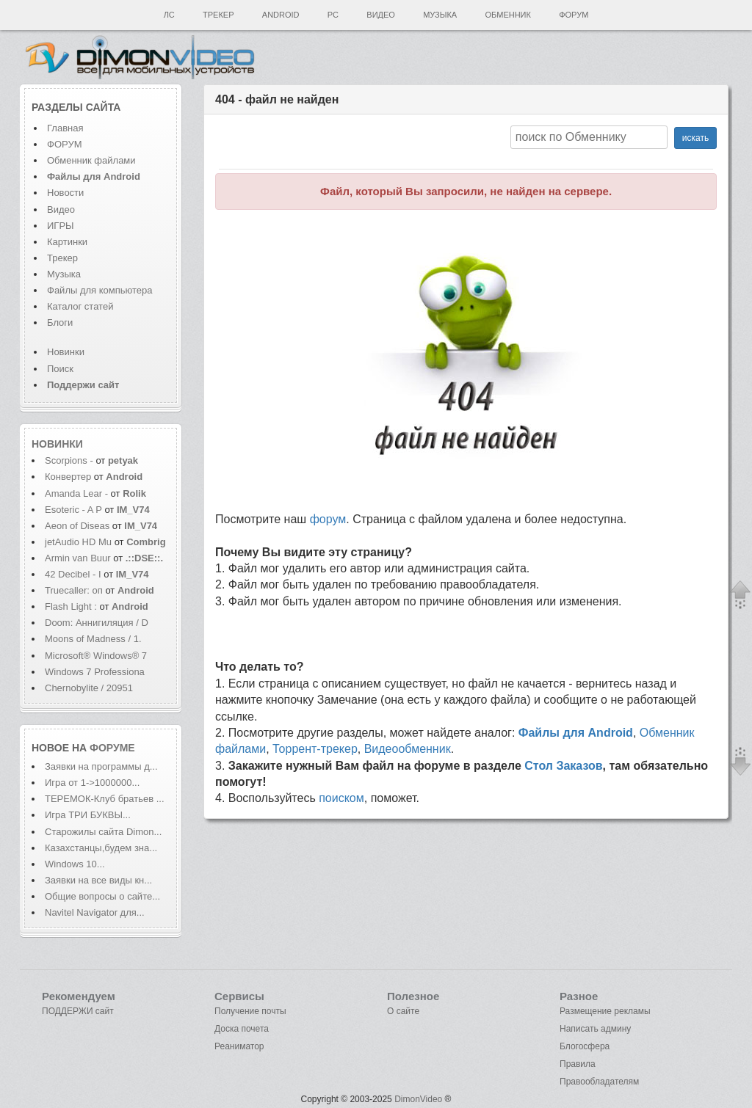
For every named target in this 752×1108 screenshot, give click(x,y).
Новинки (65, 351)
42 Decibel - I (73, 574)
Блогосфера (585, 1046)
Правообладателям (599, 1081)
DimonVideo (418, 1099)
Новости (65, 192)
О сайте (403, 1011)
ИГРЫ (60, 225)
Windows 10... (75, 864)
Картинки (67, 241)
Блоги (60, 322)
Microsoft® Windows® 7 (96, 655)
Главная (65, 128)
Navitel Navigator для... (95, 912)
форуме (112, 748)
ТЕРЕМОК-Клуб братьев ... (104, 798)
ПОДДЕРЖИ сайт (78, 1011)
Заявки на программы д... (101, 766)
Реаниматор (239, 1046)
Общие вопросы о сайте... (102, 896)
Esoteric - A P (73, 509)
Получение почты (250, 1011)
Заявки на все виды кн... (98, 880)
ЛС (169, 14)
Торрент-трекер (315, 749)
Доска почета (241, 1029)
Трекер (218, 14)
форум (328, 519)
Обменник (507, 14)
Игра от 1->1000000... (92, 782)
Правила (578, 1064)
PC (333, 14)
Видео (380, 14)
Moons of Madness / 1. (93, 638)
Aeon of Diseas (77, 525)
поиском (341, 798)
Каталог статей (80, 306)
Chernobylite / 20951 (89, 687)
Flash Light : (72, 606)
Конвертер (68, 476)
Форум (573, 14)
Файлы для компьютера (100, 290)
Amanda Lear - (78, 493)
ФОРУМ (64, 144)
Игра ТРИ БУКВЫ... (88, 814)
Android (281, 14)
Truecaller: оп (74, 590)
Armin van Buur (78, 558)
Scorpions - (70, 460)
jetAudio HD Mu (78, 541)
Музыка (440, 14)
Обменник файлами (91, 160)
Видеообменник (407, 749)
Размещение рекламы (605, 1011)
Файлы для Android (575, 732)
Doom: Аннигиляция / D (96, 622)
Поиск (60, 368)
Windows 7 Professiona (95, 671)
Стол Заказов (563, 765)
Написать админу (595, 1029)
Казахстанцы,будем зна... (101, 847)
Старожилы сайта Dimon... (103, 831)
